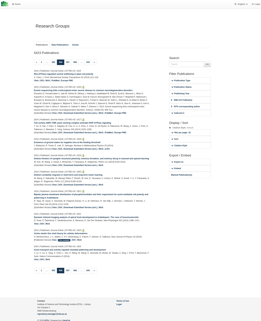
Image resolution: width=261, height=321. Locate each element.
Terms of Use (122, 301)
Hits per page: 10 (180, 132)
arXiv (107, 149)
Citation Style (179, 145)
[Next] (94, 62)
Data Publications (59, 45)
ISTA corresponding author (185, 106)
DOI (42, 80)
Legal (119, 304)
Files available (64, 240)
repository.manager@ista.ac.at (52, 314)
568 (75, 62)
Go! (207, 64)
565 (53, 62)
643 (88, 62)
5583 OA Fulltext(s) (181, 100)
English (241, 4)
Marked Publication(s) (181, 175)
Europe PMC (67, 80)
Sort (174, 139)
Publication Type (180, 80)
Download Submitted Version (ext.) (80, 113)
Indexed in (177, 113)
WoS (47, 80)
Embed (176, 168)
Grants (75, 45)
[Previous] (36, 62)
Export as (177, 162)
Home (16, 4)
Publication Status (181, 87)
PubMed (55, 80)
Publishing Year (180, 93)
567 (67, 62)
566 (61, 62)
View (36, 80)
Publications (42, 45)
